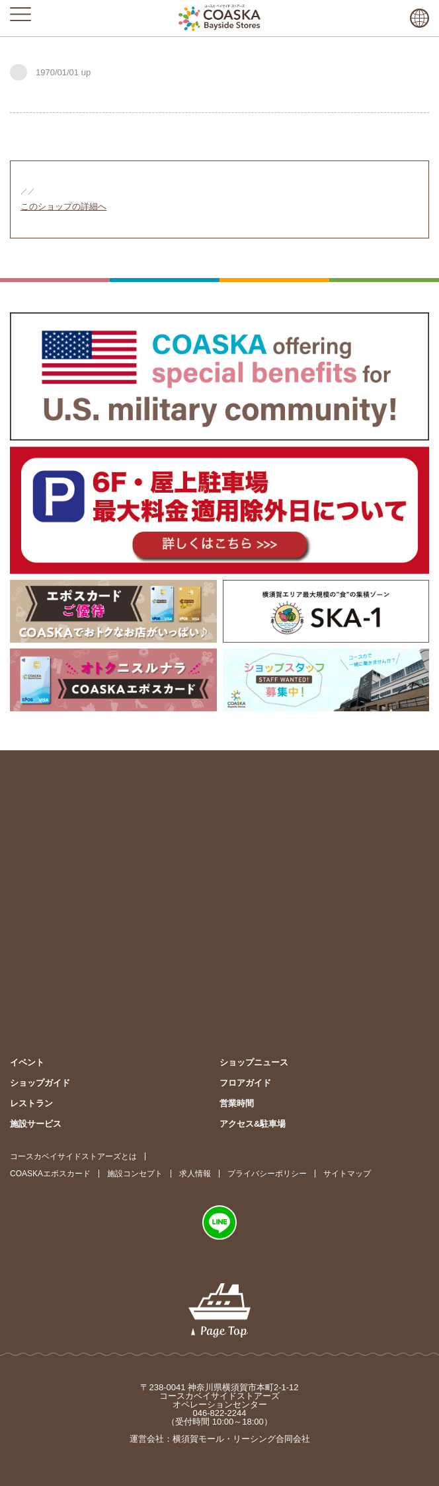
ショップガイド (40, 1083)
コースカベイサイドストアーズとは (73, 1156)
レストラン (31, 1103)
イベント (27, 1062)
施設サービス (35, 1124)
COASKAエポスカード (50, 1173)
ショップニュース (254, 1062)
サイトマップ (347, 1173)
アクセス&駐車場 (253, 1124)
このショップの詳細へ (63, 206)
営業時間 (237, 1103)
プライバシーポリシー (267, 1173)
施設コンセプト (135, 1173)
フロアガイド (245, 1083)
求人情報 (195, 1173)
